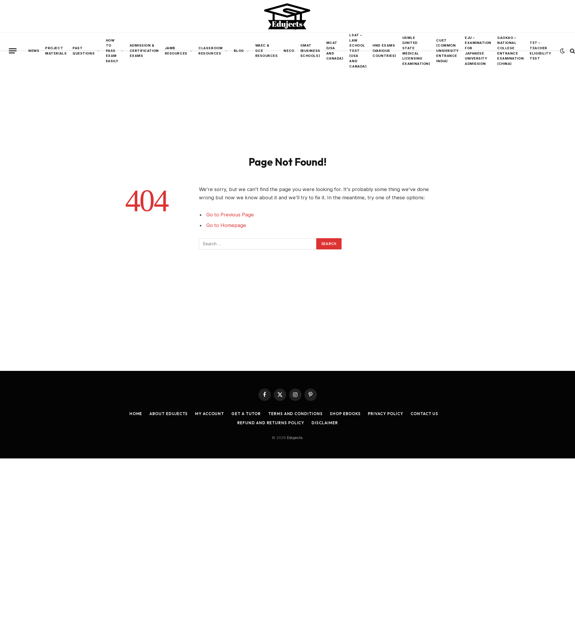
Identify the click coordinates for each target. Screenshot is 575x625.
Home (135, 413)
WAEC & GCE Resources (266, 50)
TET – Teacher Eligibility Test (540, 50)
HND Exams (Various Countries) (384, 50)
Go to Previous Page (230, 215)
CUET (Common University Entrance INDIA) (447, 50)
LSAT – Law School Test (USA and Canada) (358, 50)
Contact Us (424, 413)
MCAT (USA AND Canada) (335, 50)
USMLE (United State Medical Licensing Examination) (416, 51)
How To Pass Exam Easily (112, 50)
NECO (289, 51)
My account (209, 413)
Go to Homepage (226, 225)
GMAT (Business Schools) (310, 50)
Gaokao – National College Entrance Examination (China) (510, 51)
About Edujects (168, 413)
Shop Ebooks (345, 413)
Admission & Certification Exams (144, 50)
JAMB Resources (176, 50)
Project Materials (56, 50)
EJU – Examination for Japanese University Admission (478, 51)
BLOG (239, 51)
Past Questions (84, 50)
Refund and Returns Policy (270, 422)
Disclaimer (325, 422)
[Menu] (13, 50)
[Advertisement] (287, 101)
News (33, 51)
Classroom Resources (210, 50)
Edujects (295, 437)
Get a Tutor (246, 413)
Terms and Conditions (295, 413)
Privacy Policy (385, 413)
